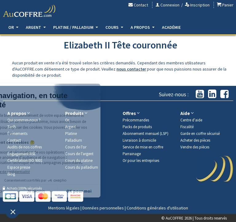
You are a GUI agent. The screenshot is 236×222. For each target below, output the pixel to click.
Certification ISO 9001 (24, 160)
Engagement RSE (21, 153)
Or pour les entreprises (141, 160)
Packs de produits (137, 126)
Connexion (167, 5)
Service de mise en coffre (143, 147)
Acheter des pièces (195, 140)
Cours (114, 27)
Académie (171, 27)
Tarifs (11, 126)
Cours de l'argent (79, 153)
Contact (138, 5)
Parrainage (132, 153)
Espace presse (18, 167)
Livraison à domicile (139, 140)
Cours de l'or (75, 147)
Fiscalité (187, 126)
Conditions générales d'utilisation (157, 208)
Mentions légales (64, 208)
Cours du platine (78, 160)
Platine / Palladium (75, 27)
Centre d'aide (191, 120)
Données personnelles (103, 208)
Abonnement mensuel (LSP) (145, 133)
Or (13, 27)
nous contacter (131, 69)
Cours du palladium (81, 167)
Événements (17, 133)
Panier (225, 5)
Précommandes (136, 120)
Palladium (73, 140)
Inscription (197, 5)
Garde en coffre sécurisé (200, 133)
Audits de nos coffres (24, 147)
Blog (11, 174)
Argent (36, 27)
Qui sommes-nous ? (24, 120)
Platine (71, 133)
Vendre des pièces (194, 147)
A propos (143, 27)
